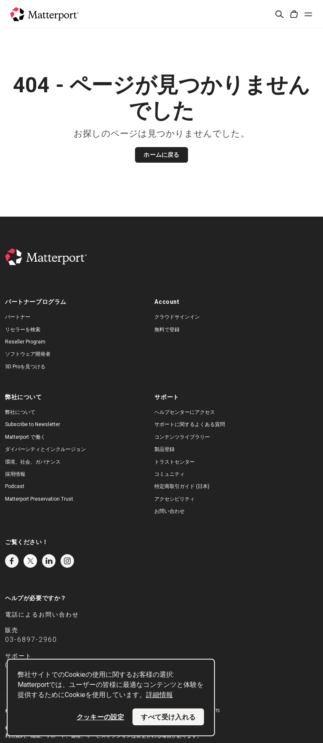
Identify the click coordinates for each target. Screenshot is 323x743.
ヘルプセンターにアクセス (184, 412)
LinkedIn (49, 561)
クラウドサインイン (177, 317)
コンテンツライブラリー (182, 437)
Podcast (14, 486)
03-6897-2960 (31, 640)
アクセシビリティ (174, 499)
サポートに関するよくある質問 (189, 424)
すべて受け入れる (168, 717)
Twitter (30, 561)
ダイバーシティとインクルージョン (45, 449)
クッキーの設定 (100, 717)
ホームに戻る (161, 154)
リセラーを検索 (22, 330)
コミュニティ (169, 474)
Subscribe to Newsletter (32, 424)
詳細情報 (159, 695)
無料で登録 (167, 330)
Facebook (12, 561)
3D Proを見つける (25, 367)
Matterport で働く (25, 437)
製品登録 (164, 449)
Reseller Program (25, 342)
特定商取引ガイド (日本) (181, 486)
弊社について (20, 412)
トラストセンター (174, 462)
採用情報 (15, 474)
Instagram (67, 561)
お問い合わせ (169, 511)
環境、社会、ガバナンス (33, 462)
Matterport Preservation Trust (39, 499)
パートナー (17, 317)
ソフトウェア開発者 (27, 354)
